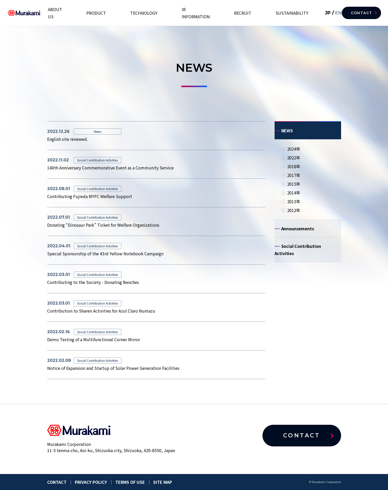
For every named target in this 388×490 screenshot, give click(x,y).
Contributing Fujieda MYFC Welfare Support (89, 196)
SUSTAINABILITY (293, 13)
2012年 (293, 213)
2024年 (293, 151)
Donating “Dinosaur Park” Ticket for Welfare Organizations (103, 225)
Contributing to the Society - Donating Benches (93, 282)
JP (320, 12)
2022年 (293, 160)
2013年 (293, 204)
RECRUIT (259, 13)
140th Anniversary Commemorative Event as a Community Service (110, 168)
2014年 (293, 195)
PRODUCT (156, 13)
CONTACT (361, 13)
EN (330, 12)
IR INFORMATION (226, 13)
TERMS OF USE (130, 482)
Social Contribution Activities (298, 256)
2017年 (293, 178)
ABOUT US (126, 13)
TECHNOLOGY (187, 13)
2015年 (293, 186)
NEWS (287, 132)
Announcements (297, 232)
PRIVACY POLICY (91, 482)
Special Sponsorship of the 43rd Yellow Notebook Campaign (105, 253)
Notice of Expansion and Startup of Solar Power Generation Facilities (113, 368)
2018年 (293, 169)
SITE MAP (162, 482)
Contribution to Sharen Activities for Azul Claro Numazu (101, 311)
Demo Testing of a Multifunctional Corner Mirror (93, 339)
